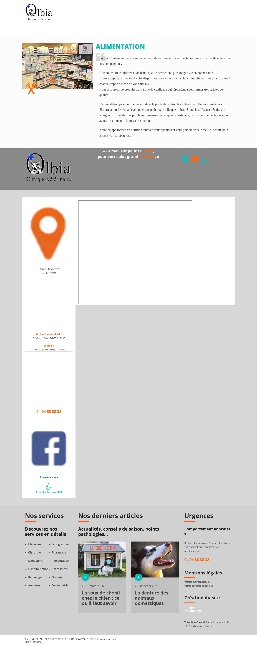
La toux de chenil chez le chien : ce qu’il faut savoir (101, 598)
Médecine (34, 544)
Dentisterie (35, 561)
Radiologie (35, 577)
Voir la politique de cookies (198, 585)
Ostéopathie (60, 585)
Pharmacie (59, 552)
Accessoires (60, 569)
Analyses (34, 585)
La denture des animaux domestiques (151, 598)
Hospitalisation (38, 569)
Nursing (57, 577)
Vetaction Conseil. (194, 622)
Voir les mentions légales (197, 581)
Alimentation (60, 561)
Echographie (60, 544)
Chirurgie (34, 552)
